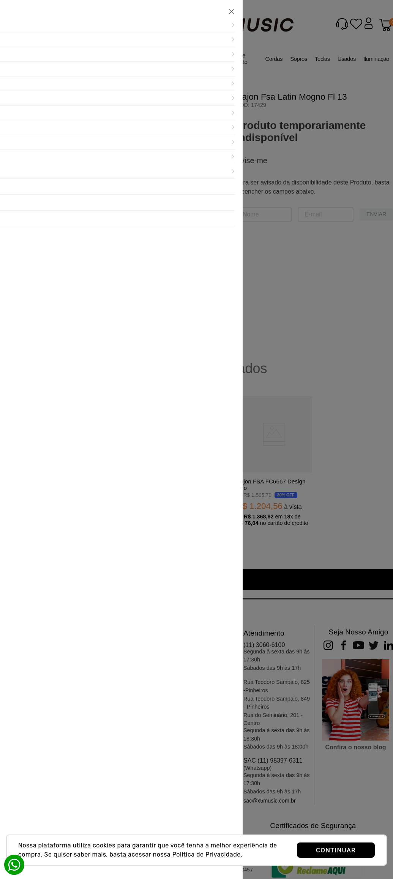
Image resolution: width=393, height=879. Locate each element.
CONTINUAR (336, 850)
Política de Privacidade (206, 854)
